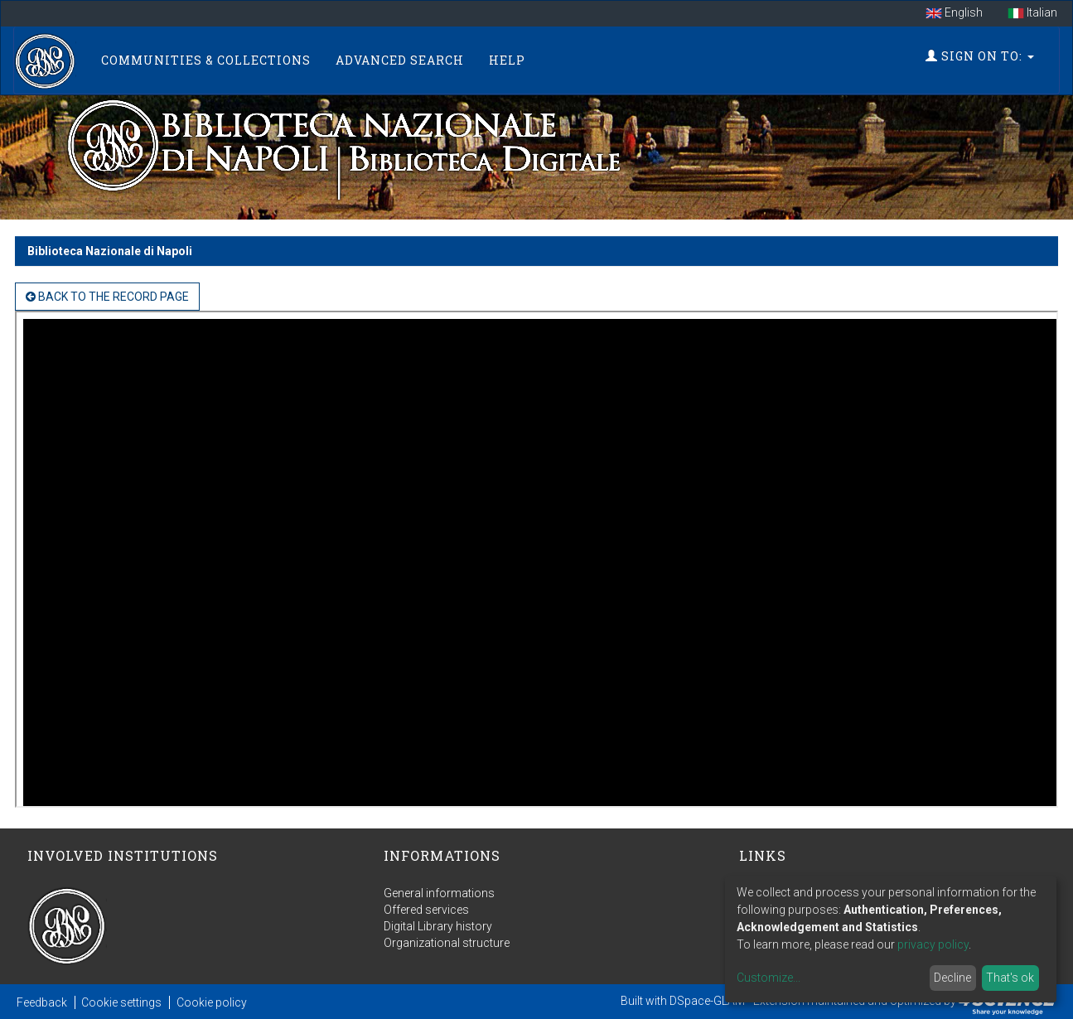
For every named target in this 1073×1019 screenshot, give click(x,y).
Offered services (426, 909)
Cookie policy (211, 1002)
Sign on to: (980, 56)
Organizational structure (447, 942)
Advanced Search (400, 60)
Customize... (768, 977)
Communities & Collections (206, 60)
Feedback (42, 1002)
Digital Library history (438, 926)
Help (507, 60)
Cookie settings (121, 1002)
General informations (439, 893)
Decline (952, 977)
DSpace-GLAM (707, 1000)
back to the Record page (107, 296)
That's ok (1010, 977)
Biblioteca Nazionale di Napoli (109, 251)
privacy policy (933, 944)
